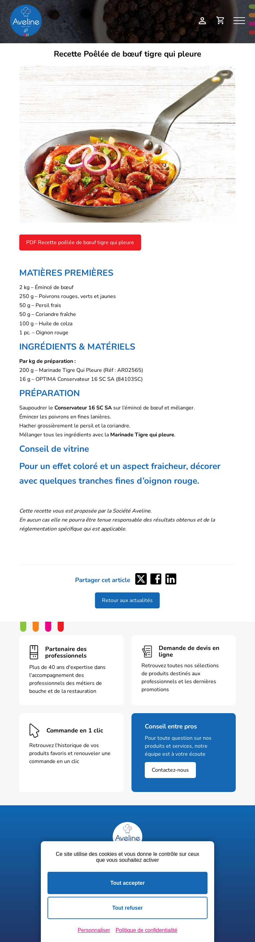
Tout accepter (127, 883)
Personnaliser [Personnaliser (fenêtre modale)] (94, 930)
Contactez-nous (170, 770)
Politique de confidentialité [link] (146, 930)
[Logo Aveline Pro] (127, 837)
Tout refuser (127, 908)
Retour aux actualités (127, 600)
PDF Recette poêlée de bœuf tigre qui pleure (80, 242)
